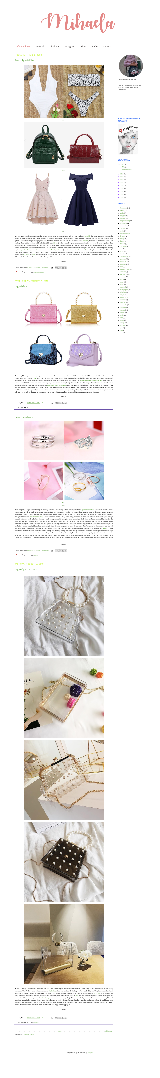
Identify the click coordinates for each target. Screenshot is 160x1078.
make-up (122, 277)
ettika (121, 251)
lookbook (123, 272)
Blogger (90, 1052)
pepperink (123, 287)
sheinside (123, 300)
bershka (122, 218)
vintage (122, 323)
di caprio (122, 236)
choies (122, 231)
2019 (122, 174)
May (123, 167)
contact (107, 46)
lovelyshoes (123, 274)
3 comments (45, 550)
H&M (122, 210)
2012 (122, 194)
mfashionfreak (23, 46)
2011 (122, 197)
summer (122, 310)
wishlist (41, 272)
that (77, 995)
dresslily (36, 272)
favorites (122, 254)
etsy (121, 249)
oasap (121, 282)
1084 (104, 528)
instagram (69, 46)
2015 (122, 185)
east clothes (123, 246)
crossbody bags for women (56, 385)
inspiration (123, 261)
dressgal (122, 238)
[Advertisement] (11, 1068)
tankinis (85, 241)
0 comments (45, 267)
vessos (122, 320)
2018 (122, 177)
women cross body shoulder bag (91, 380)
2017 (122, 180)
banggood (123, 215)
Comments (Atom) (28, 1035)
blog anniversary (125, 221)
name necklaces (24, 416)
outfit (121, 284)
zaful (121, 330)
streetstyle (123, 307)
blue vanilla (123, 223)
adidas (122, 213)
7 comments (45, 403)
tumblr (95, 46)
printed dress (25, 250)
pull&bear (123, 292)
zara (121, 333)
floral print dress (57, 250)
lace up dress (45, 250)
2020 (122, 164)
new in (122, 279)
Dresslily (87, 236)
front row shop (124, 256)
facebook (40, 46)
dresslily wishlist (24, 60)
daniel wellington (125, 233)
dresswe (122, 244)
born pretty (123, 226)
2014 (122, 188)
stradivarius (123, 305)
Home (60, 1031)
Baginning (52, 991)
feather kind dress (82, 250)
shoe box (122, 302)
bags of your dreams (26, 569)
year (121, 328)
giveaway (123, 259)
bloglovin (55, 46)
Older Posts (108, 1031)
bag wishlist (21, 286)
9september (123, 208)
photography (124, 290)
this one (55, 243)
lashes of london (125, 269)
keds (121, 266)
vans (121, 318)
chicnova (122, 228)
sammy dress (124, 297)
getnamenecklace (88, 510)
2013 (122, 191)
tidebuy (122, 312)
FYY (34, 378)
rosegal (122, 295)
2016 (122, 183)
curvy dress (35, 250)
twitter (83, 46)
